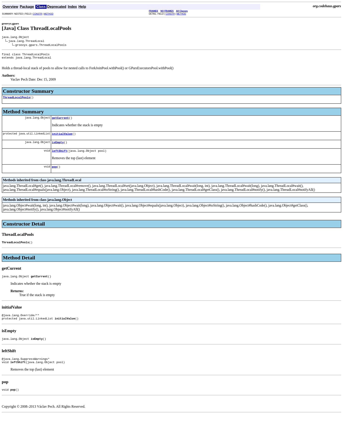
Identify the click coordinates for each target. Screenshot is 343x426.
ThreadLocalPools (16, 100)
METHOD (48, 14)
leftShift (59, 157)
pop (54, 173)
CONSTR (37, 14)
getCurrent (60, 122)
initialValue (62, 138)
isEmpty (58, 147)
